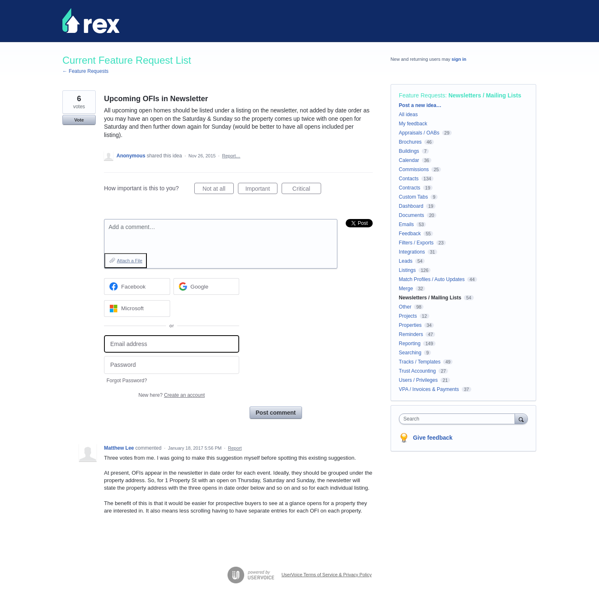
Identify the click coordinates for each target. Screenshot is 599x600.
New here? (172, 395)
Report (235, 448)
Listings (407, 270)
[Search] (521, 418)
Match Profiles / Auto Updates (432, 279)
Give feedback (433, 437)
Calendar (409, 160)
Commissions (414, 169)
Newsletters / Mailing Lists (484, 95)
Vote (79, 119)
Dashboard (411, 206)
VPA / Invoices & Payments (429, 389)
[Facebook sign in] (137, 286)
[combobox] (459, 419)
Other (405, 307)
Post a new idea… (420, 105)
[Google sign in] (206, 286)
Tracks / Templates (420, 362)
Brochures (410, 142)
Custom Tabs (413, 197)
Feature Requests (422, 95)
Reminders (411, 334)
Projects (408, 316)
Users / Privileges (418, 380)
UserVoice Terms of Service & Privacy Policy (327, 574)
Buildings (409, 151)
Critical (306, 189)
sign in (459, 59)
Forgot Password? (126, 380)
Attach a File (129, 260)
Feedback (410, 234)
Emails (406, 224)
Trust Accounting (417, 371)
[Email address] (171, 344)
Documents (411, 215)
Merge (406, 288)
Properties (410, 325)
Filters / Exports (416, 243)
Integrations (412, 252)
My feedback (413, 124)
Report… (231, 155)
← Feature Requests (85, 71)
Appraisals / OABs (419, 133)
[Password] (171, 365)
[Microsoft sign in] (137, 308)
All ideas (408, 114)
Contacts (408, 179)
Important (261, 189)
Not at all (218, 189)
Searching (410, 353)
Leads (406, 261)
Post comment (276, 412)
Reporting (410, 343)
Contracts (409, 188)
